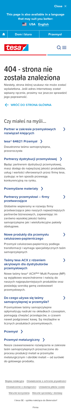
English (43, 24)
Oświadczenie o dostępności (21, 387)
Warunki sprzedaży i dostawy (47, 393)
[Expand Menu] (64, 47)
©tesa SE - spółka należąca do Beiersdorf (35, 400)
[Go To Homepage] (3, 34)
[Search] (59, 47)
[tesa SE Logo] (16, 47)
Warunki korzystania (19, 393)
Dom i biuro (23, 34)
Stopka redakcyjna (14, 381)
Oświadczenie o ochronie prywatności (46, 381)
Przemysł (55, 34)
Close (60, 6)
